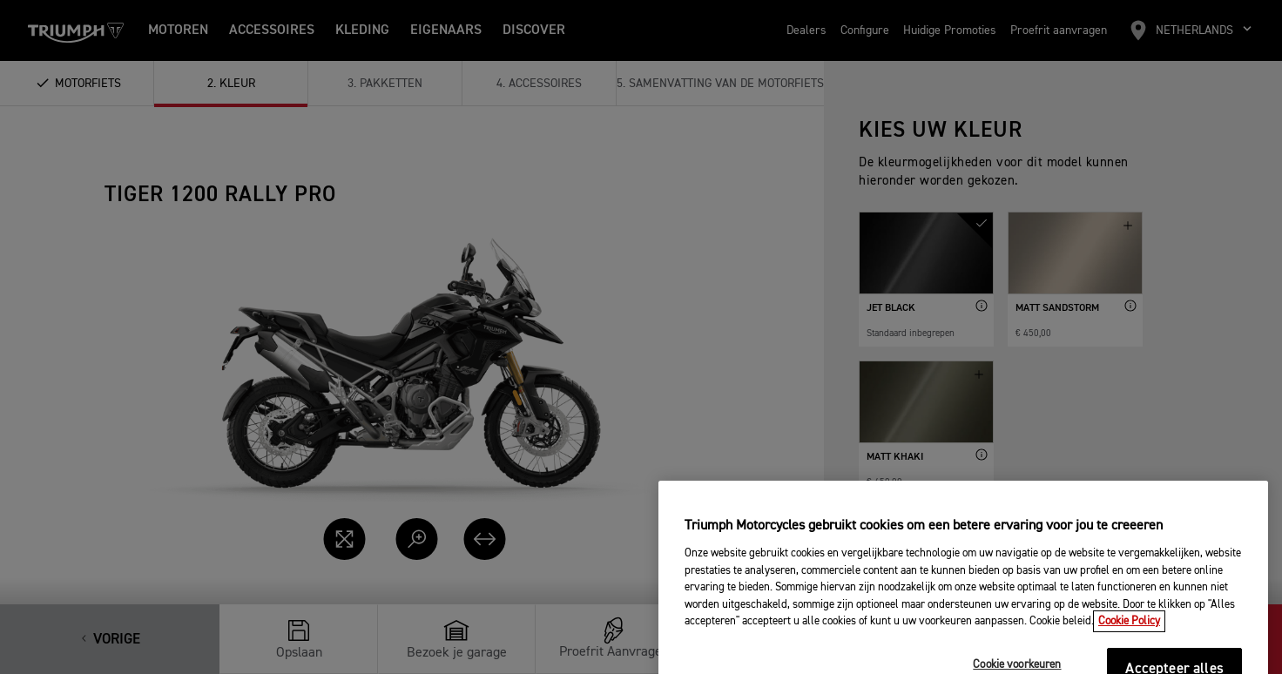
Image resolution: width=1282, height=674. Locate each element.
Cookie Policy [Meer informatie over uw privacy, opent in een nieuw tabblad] (1129, 642)
